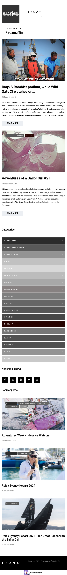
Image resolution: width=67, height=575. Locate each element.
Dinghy (33, 265)
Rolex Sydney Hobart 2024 (18, 492)
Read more (12, 123)
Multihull (33, 299)
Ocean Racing (33, 313)
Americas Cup (33, 258)
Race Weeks (33, 334)
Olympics (33, 320)
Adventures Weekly (14, 143)
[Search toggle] (39, 15)
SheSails (33, 348)
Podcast (29, 143)
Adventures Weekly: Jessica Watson (25, 442)
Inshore (33, 286)
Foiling (33, 272)
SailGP (33, 341)
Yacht (33, 355)
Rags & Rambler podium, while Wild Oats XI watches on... (30, 89)
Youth (33, 362)
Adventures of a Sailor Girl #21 (26, 185)
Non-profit (33, 306)
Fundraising (33, 279)
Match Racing (33, 293)
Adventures (11, 44)
